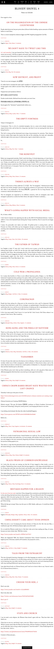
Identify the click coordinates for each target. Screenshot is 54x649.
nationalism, (19, 351)
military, (14, 205)
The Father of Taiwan (27, 244)
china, (10, 43)
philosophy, (8, 514)
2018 (6, 424)
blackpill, (8, 322)
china (17, 113)
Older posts (27, 647)
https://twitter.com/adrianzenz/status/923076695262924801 (17, 596)
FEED (26, 2)
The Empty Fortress (27, 118)
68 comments (17, 72)
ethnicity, (8, 351)
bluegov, (13, 514)
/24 (8, 147)
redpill (17, 380)
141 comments (34, 514)
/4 (7, 321)
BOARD (22, 2)
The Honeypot (27, 154)
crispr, (13, 426)
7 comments (20, 149)
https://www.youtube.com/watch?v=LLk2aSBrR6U (15, 589)
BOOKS (34, 2)
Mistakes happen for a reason (27, 489)
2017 (6, 606)
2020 (6, 264)
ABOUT (38, 2)
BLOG (15, 2)
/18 (8, 321)
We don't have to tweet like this (27, 48)
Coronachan (27, 299)
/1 (7, 147)
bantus (13, 43)
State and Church (27, 613)
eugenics (22, 322)
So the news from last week (8, 493)
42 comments (26, 455)
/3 (7, 41)
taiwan (17, 266)
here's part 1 (4, 599)
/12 (8, 111)
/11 (8, 203)
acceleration (22, 426)
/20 (8, 174)
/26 (8, 546)
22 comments (22, 266)
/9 (8, 512)
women (17, 176)
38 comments (25, 239)
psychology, (18, 483)
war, (13, 149)
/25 (8, 349)
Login (50, 2)
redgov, (10, 294)
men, (13, 577)
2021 (6, 70)
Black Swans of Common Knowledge (27, 460)
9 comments (18, 43)
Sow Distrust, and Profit (27, 77)
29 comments (29, 426)
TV (28, 2)
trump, (10, 239)
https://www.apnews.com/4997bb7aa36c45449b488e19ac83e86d (18, 414)
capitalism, (21, 514)
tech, (16, 239)
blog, (10, 72)
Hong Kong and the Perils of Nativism (27, 328)
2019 (6, 349)
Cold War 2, (15, 294)
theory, (10, 483)
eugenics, (17, 426)
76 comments (25, 577)
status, (12, 351)
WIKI (31, 2)
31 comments (28, 322)
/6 (7, 378)
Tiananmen (27, 357)
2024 (6, 41)
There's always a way (27, 181)
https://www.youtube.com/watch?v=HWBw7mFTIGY (16, 534)
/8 (7, 264)
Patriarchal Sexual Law (27, 431)
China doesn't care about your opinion (27, 520)
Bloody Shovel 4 (27, 8)
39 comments (18, 643)
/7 (7, 482)
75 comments (24, 548)
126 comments (34, 351)
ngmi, (7, 43)
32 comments (24, 294)
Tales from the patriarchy (27, 553)
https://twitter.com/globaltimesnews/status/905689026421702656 (19, 631)
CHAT (18, 2)
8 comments (22, 205)
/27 (9, 424)
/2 (7, 111)
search (46, 2)
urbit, (7, 72)
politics (19, 239)
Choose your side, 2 (27, 582)
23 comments (22, 176)
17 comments (22, 113)
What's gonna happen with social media (27, 210)
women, (17, 455)
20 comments (22, 380)
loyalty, (14, 113)
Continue (3, 37)
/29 (9, 453)
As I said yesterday (6, 52)
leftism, (15, 322)
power (22, 483)
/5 (7, 292)
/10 (8, 41)
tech (12, 72)
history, (7, 113)
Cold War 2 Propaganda (27, 272)
